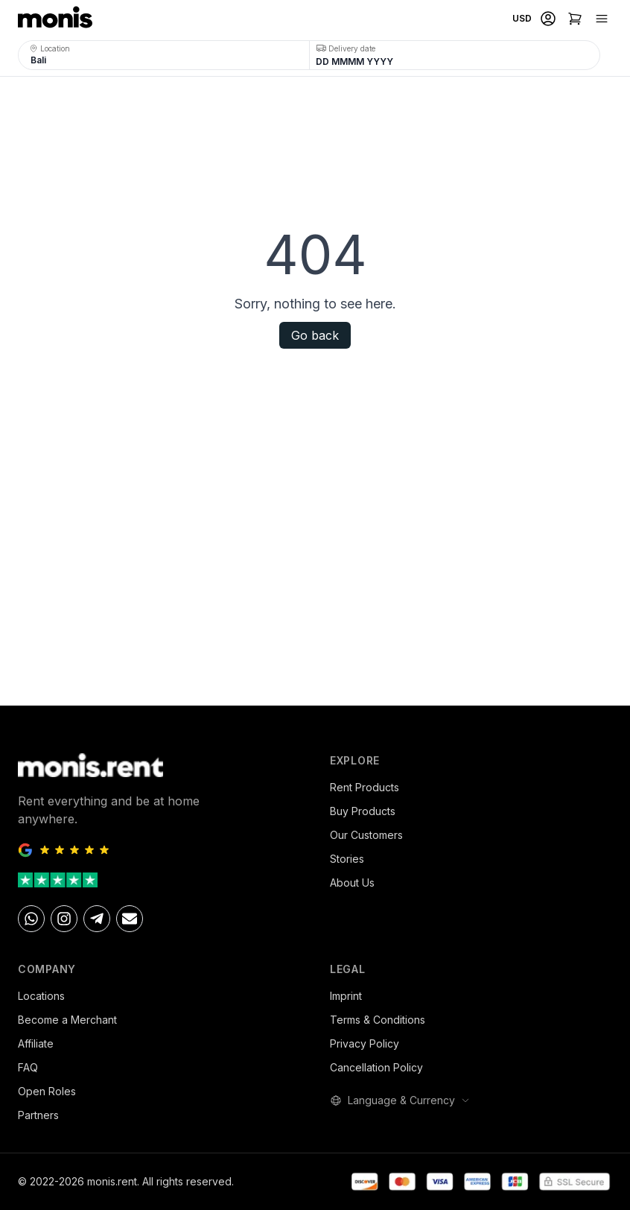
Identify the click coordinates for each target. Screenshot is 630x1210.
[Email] (129, 918)
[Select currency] (520, 19)
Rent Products (364, 787)
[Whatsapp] (31, 918)
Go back (315, 335)
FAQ (28, 1067)
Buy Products (362, 811)
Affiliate (36, 1043)
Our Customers (366, 835)
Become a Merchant (67, 1019)
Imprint (346, 995)
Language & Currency (400, 1100)
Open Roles (47, 1091)
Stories (347, 858)
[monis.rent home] (55, 18)
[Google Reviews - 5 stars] (159, 850)
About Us (352, 882)
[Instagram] (64, 918)
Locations (41, 995)
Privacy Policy (364, 1043)
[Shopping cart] (574, 18)
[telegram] (96, 918)
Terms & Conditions (377, 1019)
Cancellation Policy (376, 1067)
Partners (38, 1115)
